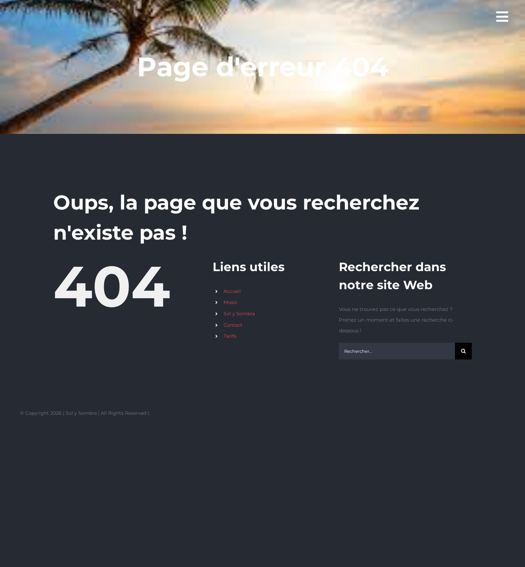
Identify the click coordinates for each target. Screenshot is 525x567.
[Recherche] (463, 351)
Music (230, 302)
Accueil (232, 291)
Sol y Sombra (239, 314)
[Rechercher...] (397, 351)
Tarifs (230, 336)
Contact (233, 325)
